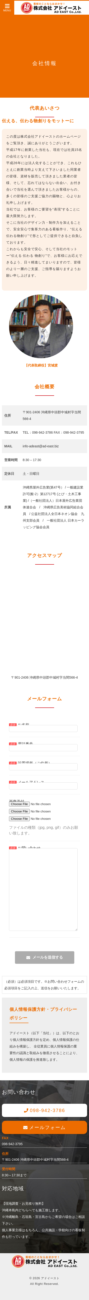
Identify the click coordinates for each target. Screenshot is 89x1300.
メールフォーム (47, 1127)
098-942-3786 (47, 1110)
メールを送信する (48, 957)
